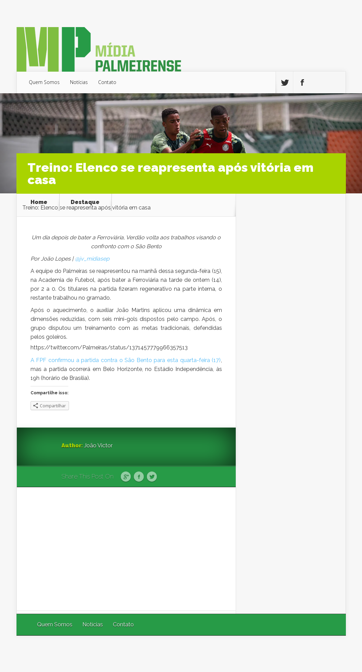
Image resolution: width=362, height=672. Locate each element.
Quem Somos (44, 82)
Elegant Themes (254, 653)
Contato (107, 82)
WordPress (330, 653)
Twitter (152, 476)
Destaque (85, 202)
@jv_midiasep (92, 258)
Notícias (79, 82)
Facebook (138, 476)
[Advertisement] (126, 549)
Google (125, 476)
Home (39, 202)
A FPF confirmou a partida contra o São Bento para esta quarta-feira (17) (126, 360)
